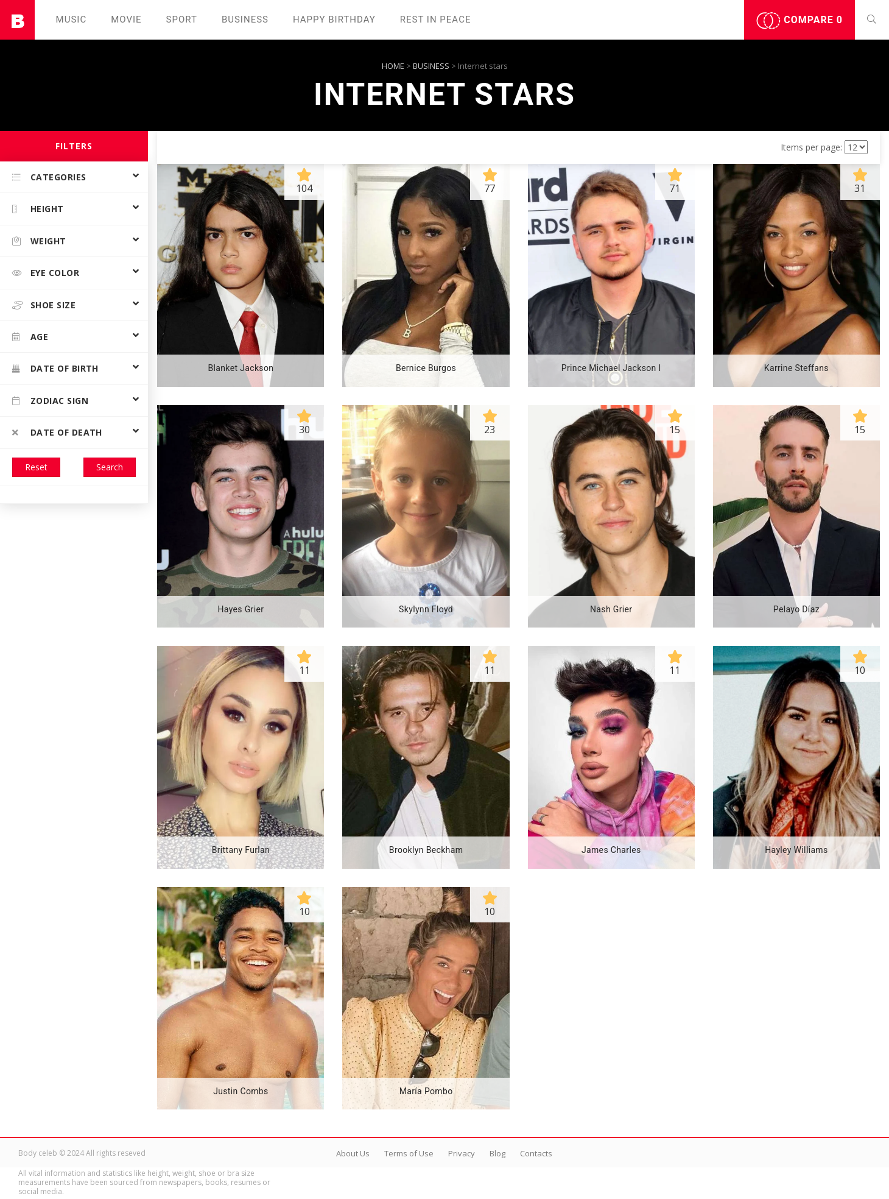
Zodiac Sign (50, 400)
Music (71, 19)
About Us (353, 1153)
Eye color (45, 272)
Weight (39, 241)
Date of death (57, 432)
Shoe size (44, 305)
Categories (49, 177)
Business (245, 19)
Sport (181, 19)
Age (30, 336)
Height (38, 208)
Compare (799, 21)
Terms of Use (409, 1153)
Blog (497, 1153)
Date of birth (55, 368)
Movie (126, 19)
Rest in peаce (435, 19)
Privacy (461, 1153)
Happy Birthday (334, 19)
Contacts (536, 1153)
